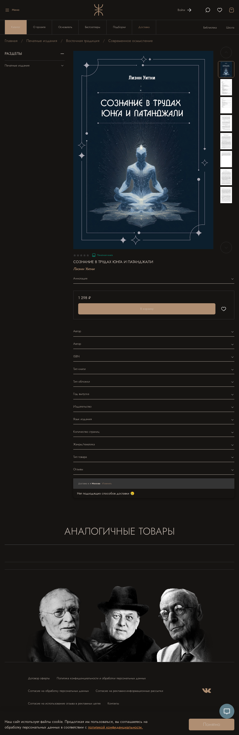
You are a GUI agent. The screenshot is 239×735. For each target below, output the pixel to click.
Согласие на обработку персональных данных (58, 691)
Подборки (119, 27)
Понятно (211, 724)
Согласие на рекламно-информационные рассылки (129, 691)
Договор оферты (39, 678)
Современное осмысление (130, 40)
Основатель (65, 27)
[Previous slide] (226, 52)
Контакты (113, 703)
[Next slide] (226, 247)
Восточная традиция (82, 40)
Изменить (107, 483)
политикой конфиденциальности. (115, 727)
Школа (230, 27)
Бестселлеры (92, 27)
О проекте (39, 27)
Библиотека (210, 27)
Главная (11, 40)
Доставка (144, 27)
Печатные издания (41, 40)
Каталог (15, 27)
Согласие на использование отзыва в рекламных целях (64, 703)
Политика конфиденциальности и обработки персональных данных (101, 678)
